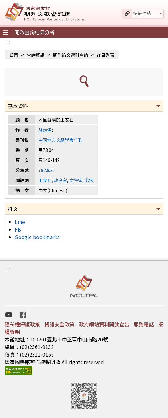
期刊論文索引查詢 (70, 55)
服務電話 (144, 324)
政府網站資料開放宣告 (104, 324)
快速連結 (142, 13)
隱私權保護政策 (22, 324)
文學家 (75, 180)
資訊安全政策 (59, 324)
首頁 (13, 55)
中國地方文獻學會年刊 (60, 140)
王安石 (45, 180)
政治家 (60, 180)
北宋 (89, 180)
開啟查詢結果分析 (34, 32)
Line (20, 222)
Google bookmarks (37, 237)
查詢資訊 (35, 55)
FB (18, 229)
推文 (13, 209)
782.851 (46, 170)
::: (8, 41)
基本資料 (18, 106)
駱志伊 (45, 130)
